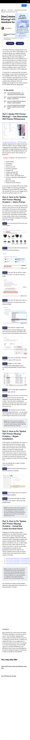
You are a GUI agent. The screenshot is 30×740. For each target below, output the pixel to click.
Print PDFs (10, 10)
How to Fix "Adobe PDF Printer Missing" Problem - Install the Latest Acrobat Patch (16, 107)
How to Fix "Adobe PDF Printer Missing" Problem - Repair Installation (16, 101)
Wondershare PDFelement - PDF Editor (12, 142)
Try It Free (10, 43)
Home (3, 10)
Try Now (24, 5)
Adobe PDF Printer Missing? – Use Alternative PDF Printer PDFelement (15, 93)
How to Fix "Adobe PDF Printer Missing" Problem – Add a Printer (16, 97)
